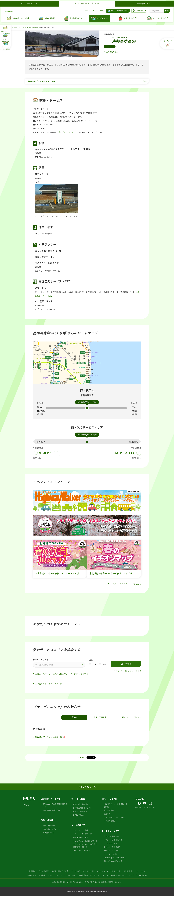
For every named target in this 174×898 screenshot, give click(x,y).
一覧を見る (137, 719)
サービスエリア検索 (80, 832)
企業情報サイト (143, 3)
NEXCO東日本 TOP (31, 3)
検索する (127, 665)
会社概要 (126, 873)
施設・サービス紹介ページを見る (128, 672)
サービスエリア (20, 27)
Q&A (100, 10)
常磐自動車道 (33, 27)
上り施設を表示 (112, 52)
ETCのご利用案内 (80, 813)
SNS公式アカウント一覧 (144, 809)
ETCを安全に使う (110, 845)
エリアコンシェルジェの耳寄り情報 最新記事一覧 (85, 847)
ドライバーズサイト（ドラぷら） (87, 3)
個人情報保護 (43, 873)
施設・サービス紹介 (80, 839)
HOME (26, 806)
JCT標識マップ (48, 834)
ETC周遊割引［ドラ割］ (82, 809)
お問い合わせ (89, 10)
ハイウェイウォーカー (81, 852)
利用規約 (32, 873)
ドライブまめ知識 (110, 855)
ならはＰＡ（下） (49, 454)
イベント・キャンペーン (82, 835)
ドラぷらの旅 (109, 822)
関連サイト (31, 877)
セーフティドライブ (110, 832)
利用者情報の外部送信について (90, 877)
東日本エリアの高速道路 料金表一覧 (55, 807)
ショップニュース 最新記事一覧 (85, 842)
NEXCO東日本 (102, 883)
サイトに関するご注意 (59, 873)
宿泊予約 (107, 815)
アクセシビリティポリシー (81, 873)
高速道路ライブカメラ (51, 831)
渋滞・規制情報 (49, 827)
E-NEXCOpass (78, 816)
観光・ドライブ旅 (109, 801)
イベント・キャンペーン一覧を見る (125, 585)
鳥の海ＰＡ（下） (124, 454)
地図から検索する (80, 675)
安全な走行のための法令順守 (115, 859)
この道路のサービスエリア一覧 (48, 685)
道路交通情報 (47, 822)
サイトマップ (140, 873)
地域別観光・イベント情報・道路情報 (115, 807)
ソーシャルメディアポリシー (108, 873)
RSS (125, 719)
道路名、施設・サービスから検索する (51, 675)
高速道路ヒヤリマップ (112, 852)
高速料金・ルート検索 (51, 801)
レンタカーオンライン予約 (114, 819)
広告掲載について (45, 877)
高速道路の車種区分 (50, 812)
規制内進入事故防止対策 (113, 863)
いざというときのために (113, 841)
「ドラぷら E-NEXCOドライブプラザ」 (82, 883)
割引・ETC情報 (78, 801)
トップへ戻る (84, 788)
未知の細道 (108, 812)
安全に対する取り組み (112, 848)
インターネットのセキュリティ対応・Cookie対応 (126, 877)
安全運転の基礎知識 (111, 838)
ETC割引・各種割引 (80, 806)
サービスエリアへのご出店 (65, 877)
